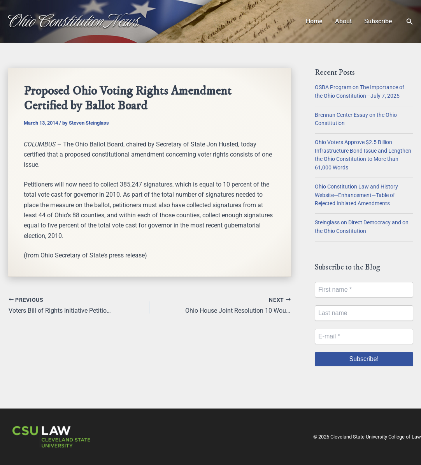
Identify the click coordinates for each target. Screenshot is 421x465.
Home (314, 21)
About (343, 21)
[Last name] (364, 313)
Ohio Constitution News (73, 21)
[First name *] (364, 290)
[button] (409, 21)
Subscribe (378, 21)
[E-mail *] (364, 336)
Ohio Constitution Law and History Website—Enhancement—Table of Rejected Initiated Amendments (356, 195)
